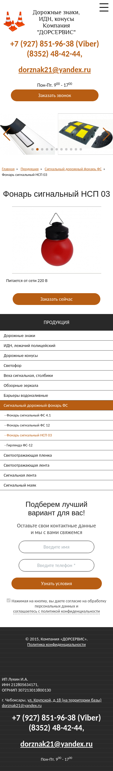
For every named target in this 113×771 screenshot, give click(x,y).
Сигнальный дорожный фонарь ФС (36, 405)
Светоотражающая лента (26, 465)
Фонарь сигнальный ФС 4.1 (29, 415)
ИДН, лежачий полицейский (29, 345)
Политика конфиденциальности (56, 644)
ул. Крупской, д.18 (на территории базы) (64, 700)
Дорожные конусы (21, 355)
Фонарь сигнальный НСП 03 (29, 435)
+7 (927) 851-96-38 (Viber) (54, 44)
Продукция (29, 169)
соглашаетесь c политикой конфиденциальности (56, 611)
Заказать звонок (54, 95)
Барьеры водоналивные (26, 395)
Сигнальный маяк (20, 485)
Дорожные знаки (19, 335)
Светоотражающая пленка (28, 455)
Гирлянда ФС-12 (20, 445)
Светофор (12, 365)
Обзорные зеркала (21, 385)
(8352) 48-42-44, (55, 54)
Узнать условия (56, 583)
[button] (32, 149)
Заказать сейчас (56, 299)
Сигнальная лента (20, 475)
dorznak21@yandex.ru (22, 705)
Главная (8, 169)
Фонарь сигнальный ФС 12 (28, 425)
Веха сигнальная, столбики (28, 375)
